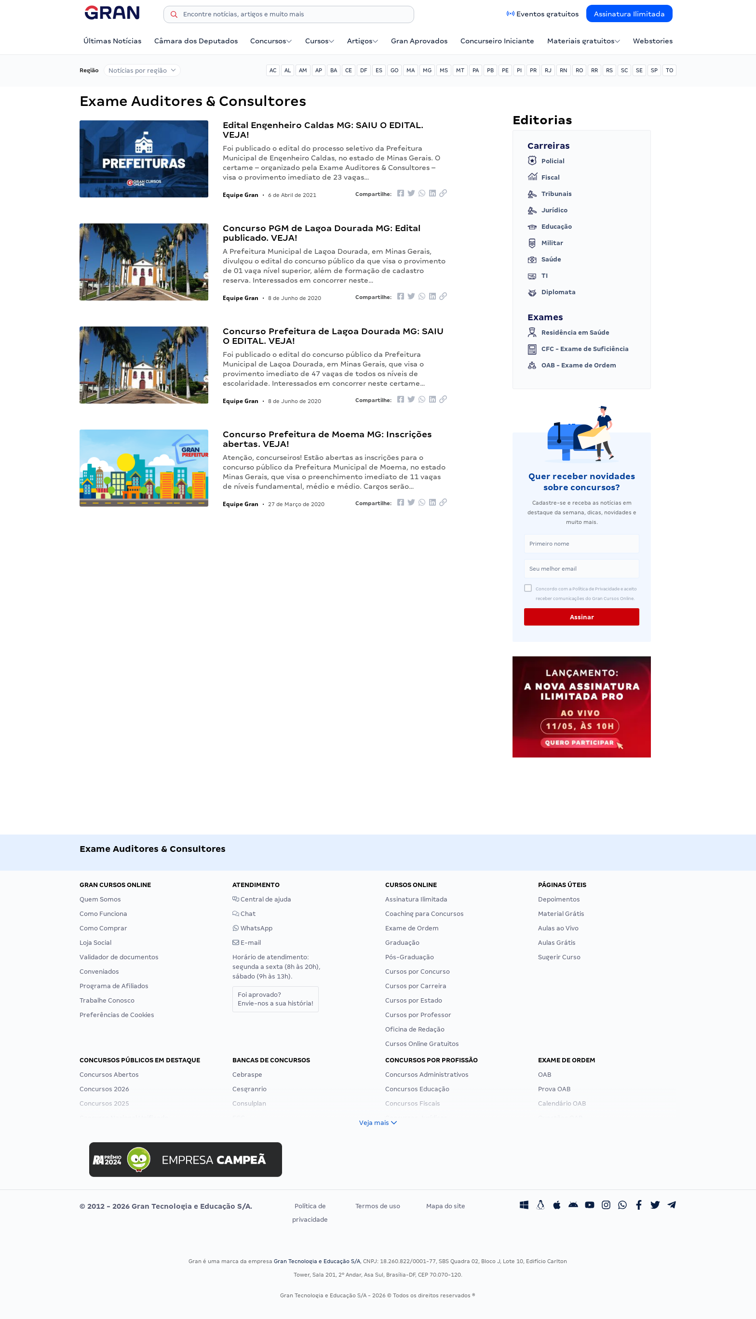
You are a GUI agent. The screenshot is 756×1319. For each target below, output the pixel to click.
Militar (545, 243)
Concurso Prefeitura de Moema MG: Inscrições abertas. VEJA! (327, 439)
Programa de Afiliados (114, 986)
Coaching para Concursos (424, 913)
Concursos (271, 41)
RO (579, 70)
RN (563, 70)
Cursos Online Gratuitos (422, 1043)
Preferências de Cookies (117, 1015)
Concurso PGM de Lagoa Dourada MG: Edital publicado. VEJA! (321, 233)
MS (444, 70)
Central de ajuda (261, 899)
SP (654, 70)
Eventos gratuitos (547, 14)
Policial (546, 161)
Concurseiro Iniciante (497, 41)
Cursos (320, 41)
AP (318, 70)
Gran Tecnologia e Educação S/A (317, 1261)
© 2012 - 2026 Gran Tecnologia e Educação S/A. (166, 1206)
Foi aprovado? (275, 999)
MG (427, 70)
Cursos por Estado (413, 1000)
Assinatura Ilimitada (629, 14)
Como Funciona (103, 913)
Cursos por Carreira (415, 986)
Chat (244, 913)
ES (379, 70)
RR (594, 70)
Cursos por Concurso (417, 971)
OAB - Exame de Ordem (571, 365)
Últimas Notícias (112, 41)
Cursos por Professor (418, 1015)
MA (410, 70)
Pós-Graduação (409, 957)
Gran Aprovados (419, 41)
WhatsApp (252, 928)
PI (519, 70)
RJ (548, 70)
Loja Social (95, 942)
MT (460, 70)
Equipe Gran (240, 195)
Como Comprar (103, 928)
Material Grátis (561, 913)
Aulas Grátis (557, 942)
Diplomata (551, 292)
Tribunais (549, 194)
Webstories (653, 41)
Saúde (544, 259)
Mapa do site (445, 1206)
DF (363, 70)
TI (537, 276)
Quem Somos (100, 899)
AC (273, 70)
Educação (549, 227)
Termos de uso (377, 1206)
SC (624, 70)
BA (333, 70)
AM (303, 70)
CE (348, 70)
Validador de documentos (119, 957)
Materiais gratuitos (584, 41)
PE (505, 70)
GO (394, 70)
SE (639, 70)
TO (669, 70)
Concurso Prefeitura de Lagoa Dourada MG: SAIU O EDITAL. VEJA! (333, 336)
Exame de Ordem (412, 928)
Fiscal (543, 177)
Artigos (362, 41)
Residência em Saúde (568, 333)
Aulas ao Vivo (558, 928)
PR (533, 70)
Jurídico (547, 210)
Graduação (402, 942)
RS (609, 70)
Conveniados (99, 971)
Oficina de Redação (415, 1029)
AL (287, 70)
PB (490, 70)
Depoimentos (559, 899)
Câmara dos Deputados (196, 41)
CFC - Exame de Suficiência (578, 349)
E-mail (246, 942)
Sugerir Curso (559, 957)
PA (475, 70)
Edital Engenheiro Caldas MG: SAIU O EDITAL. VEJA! (323, 130)
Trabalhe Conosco (107, 1000)
